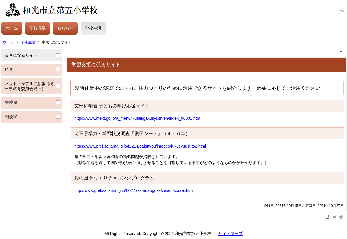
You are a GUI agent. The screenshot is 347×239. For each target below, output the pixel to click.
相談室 (11, 116)
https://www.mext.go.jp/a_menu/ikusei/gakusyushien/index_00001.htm (137, 118)
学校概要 (37, 28)
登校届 (11, 102)
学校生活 (93, 28)
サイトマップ (230, 233)
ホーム (12, 28)
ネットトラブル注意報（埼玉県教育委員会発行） (29, 86)
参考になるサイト (21, 55)
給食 (9, 69)
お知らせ (65, 28)
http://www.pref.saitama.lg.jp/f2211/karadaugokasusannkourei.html (133, 190)
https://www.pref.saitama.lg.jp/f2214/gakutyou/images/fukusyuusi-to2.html (140, 146)
